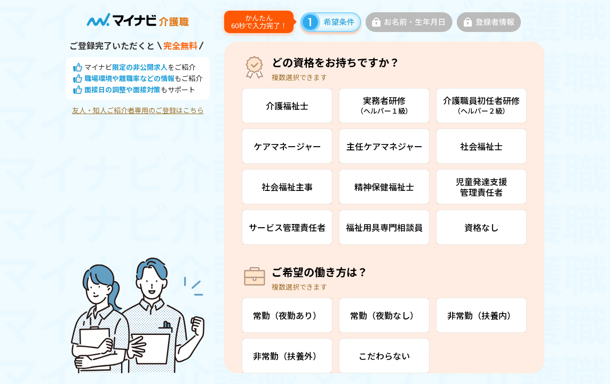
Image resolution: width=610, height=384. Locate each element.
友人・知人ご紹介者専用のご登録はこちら (138, 110)
